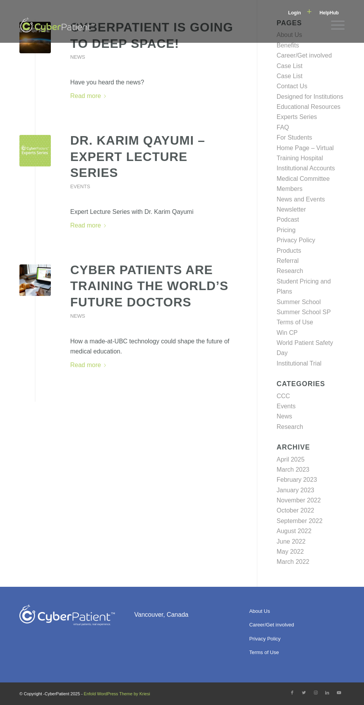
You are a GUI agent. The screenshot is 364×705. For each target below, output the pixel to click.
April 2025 (291, 459)
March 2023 (293, 469)
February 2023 (297, 479)
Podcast (288, 219)
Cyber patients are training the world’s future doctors (149, 286)
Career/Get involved (304, 55)
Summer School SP (304, 312)
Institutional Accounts (306, 168)
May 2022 (290, 551)
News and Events (301, 199)
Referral (288, 260)
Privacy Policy (296, 240)
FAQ (283, 127)
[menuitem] (300, 12)
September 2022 (299, 521)
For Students (294, 137)
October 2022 (295, 510)
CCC (283, 396)
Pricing (286, 230)
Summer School (299, 302)
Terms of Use (295, 322)
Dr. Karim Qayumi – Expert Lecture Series (137, 156)
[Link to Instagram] (315, 692)
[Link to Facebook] (292, 692)
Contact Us (292, 86)
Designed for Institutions (310, 96)
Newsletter (291, 209)
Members (290, 188)
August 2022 (294, 531)
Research (290, 271)
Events (80, 186)
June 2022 (291, 541)
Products (289, 250)
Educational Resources (309, 106)
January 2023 (295, 490)
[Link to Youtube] (339, 692)
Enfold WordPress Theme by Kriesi (117, 693)
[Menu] (334, 25)
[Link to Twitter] (304, 692)
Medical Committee (303, 178)
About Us (259, 611)
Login (294, 13)
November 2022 (299, 500)
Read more (89, 96)
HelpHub (329, 13)
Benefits (288, 45)
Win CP (287, 332)
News (77, 57)
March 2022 (293, 561)
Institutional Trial (299, 363)
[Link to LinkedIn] (327, 692)
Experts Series (297, 117)
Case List (290, 66)
